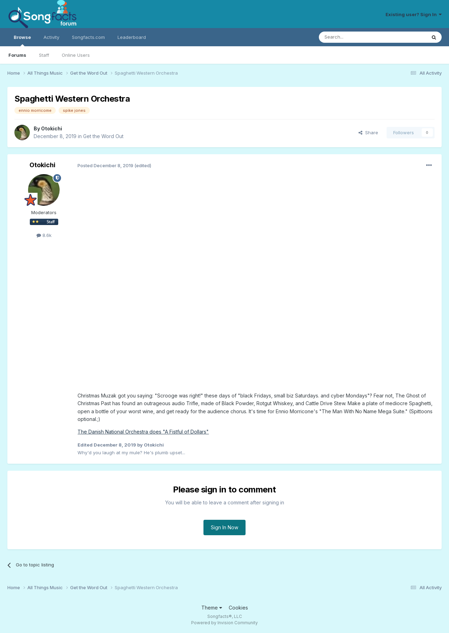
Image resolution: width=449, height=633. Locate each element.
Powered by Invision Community (224, 622)
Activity (51, 37)
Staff (44, 55)
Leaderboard (132, 37)
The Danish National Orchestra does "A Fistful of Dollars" (143, 432)
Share (368, 132)
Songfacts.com (88, 37)
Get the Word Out (103, 136)
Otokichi (51, 128)
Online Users (76, 55)
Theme (211, 608)
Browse (22, 40)
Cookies (238, 608)
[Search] (354, 37)
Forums (17, 55)
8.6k (44, 235)
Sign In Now (224, 527)
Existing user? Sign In (414, 14)
